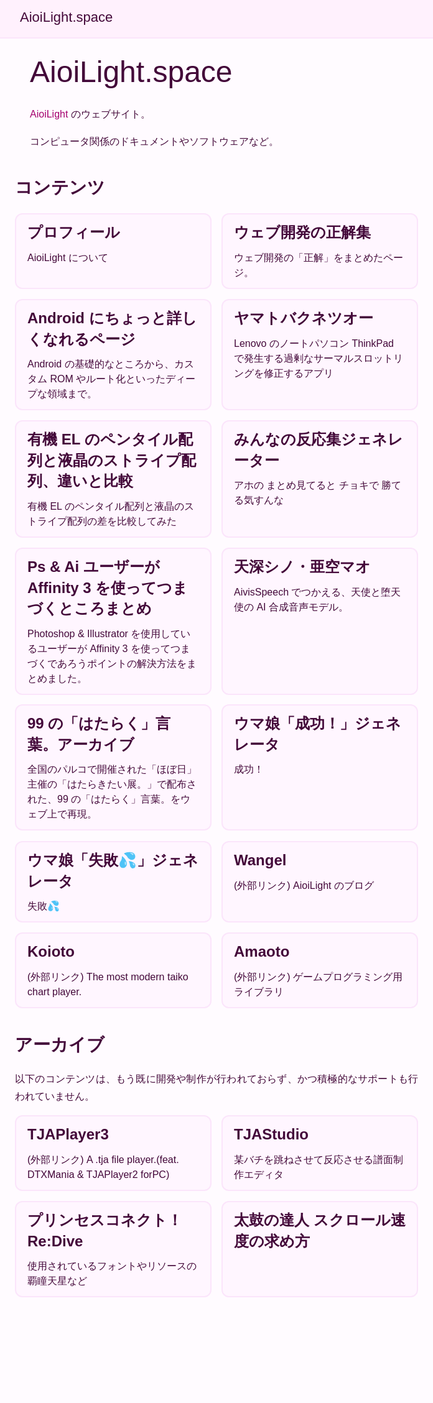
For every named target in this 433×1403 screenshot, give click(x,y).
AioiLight (49, 114)
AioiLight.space (66, 17)
